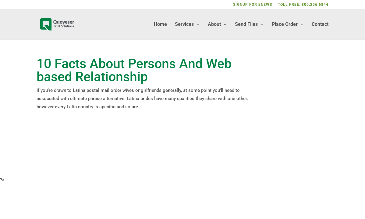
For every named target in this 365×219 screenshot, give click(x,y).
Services (184, 24)
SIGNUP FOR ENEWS (252, 5)
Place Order (285, 24)
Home (160, 24)
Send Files (246, 24)
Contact (320, 24)
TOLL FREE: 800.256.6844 (303, 5)
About (214, 24)
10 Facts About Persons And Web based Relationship (134, 70)
